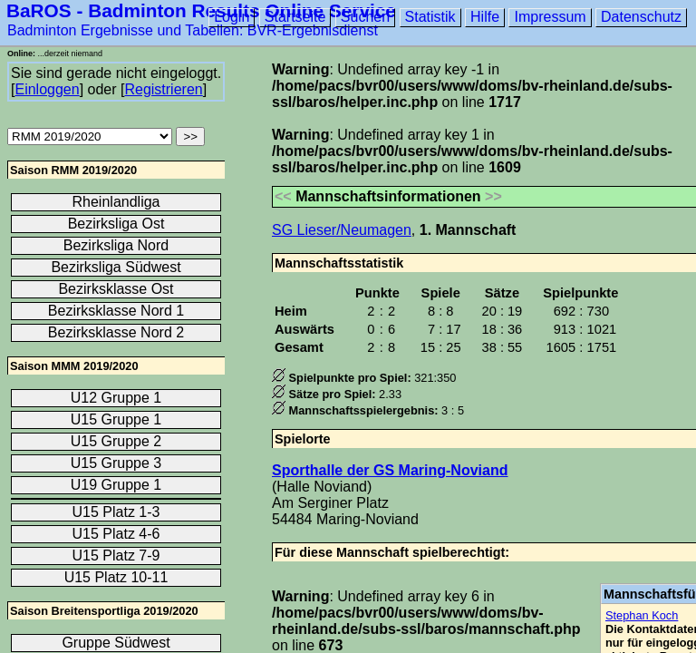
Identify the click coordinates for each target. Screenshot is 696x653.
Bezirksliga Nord (116, 245)
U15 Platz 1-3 (116, 512)
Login (231, 16)
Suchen (365, 16)
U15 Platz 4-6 (116, 533)
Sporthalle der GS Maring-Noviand (390, 470)
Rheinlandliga (116, 202)
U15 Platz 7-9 (116, 555)
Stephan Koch (641, 615)
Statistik (430, 16)
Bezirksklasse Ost (115, 289)
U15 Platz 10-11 (116, 577)
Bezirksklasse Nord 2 (116, 332)
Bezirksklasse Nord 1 (116, 310)
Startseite (295, 16)
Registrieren (163, 89)
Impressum (549, 16)
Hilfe (484, 16)
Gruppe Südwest (115, 642)
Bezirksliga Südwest (115, 267)
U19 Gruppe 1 (116, 484)
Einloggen (46, 89)
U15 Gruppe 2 (116, 441)
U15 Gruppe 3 (116, 463)
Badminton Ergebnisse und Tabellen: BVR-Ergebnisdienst (192, 30)
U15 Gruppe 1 (116, 419)
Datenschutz (641, 16)
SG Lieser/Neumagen (341, 230)
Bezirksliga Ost (116, 223)
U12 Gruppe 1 (116, 397)
